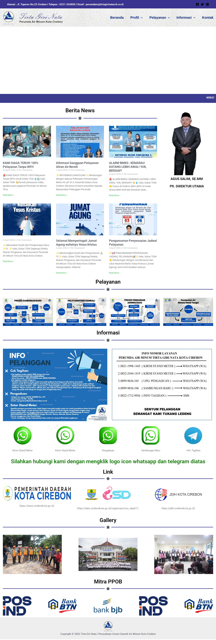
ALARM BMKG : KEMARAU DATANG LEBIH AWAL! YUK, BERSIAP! (128, 167)
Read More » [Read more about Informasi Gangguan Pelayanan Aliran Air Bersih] (61, 196)
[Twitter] (202, 4)
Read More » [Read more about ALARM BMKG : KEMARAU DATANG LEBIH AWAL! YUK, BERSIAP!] (114, 196)
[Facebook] (197, 4)
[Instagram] (207, 4)
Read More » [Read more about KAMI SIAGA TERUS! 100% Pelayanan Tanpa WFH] (8, 196)
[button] (141, 18)
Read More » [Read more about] (8, 262)
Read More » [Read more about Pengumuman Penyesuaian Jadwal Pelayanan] (114, 273)
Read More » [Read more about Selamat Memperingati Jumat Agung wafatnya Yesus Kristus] (61, 273)
